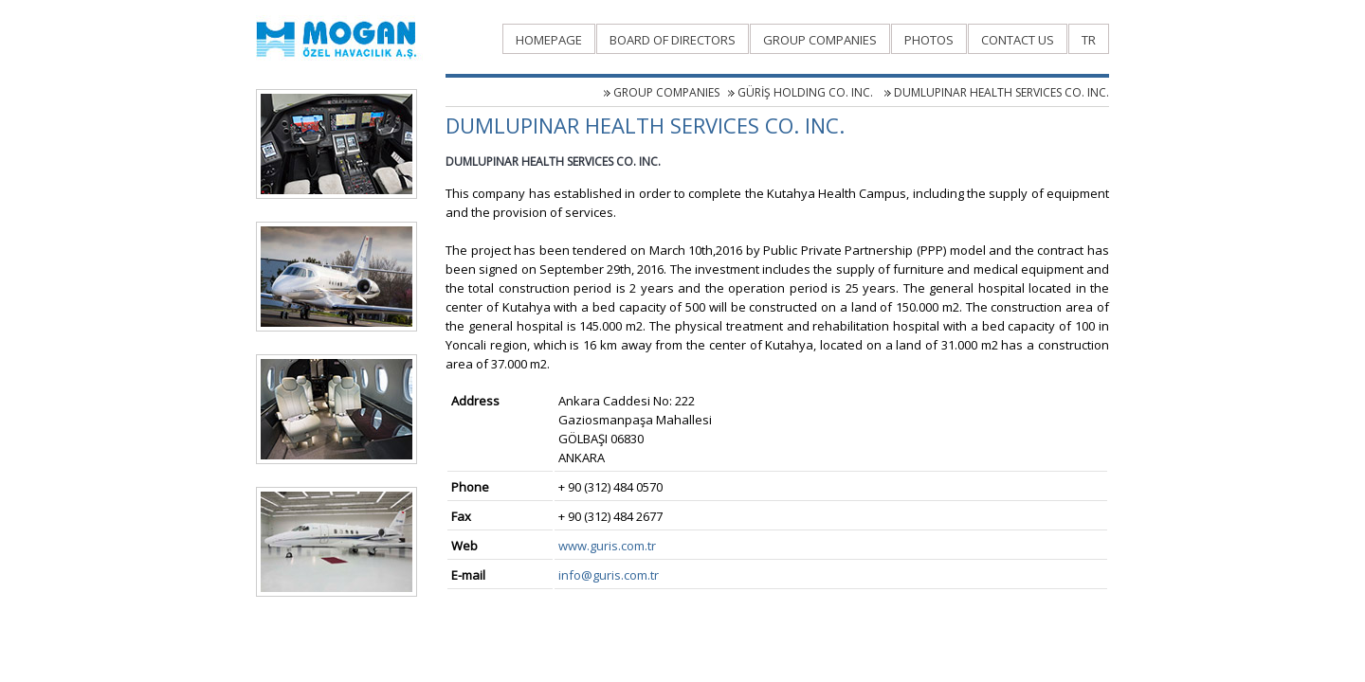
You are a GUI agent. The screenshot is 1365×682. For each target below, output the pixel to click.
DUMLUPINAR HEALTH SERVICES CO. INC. (1001, 92)
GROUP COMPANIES (666, 92)
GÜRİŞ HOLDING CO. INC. (806, 92)
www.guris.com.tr (607, 545)
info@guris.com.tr (608, 574)
